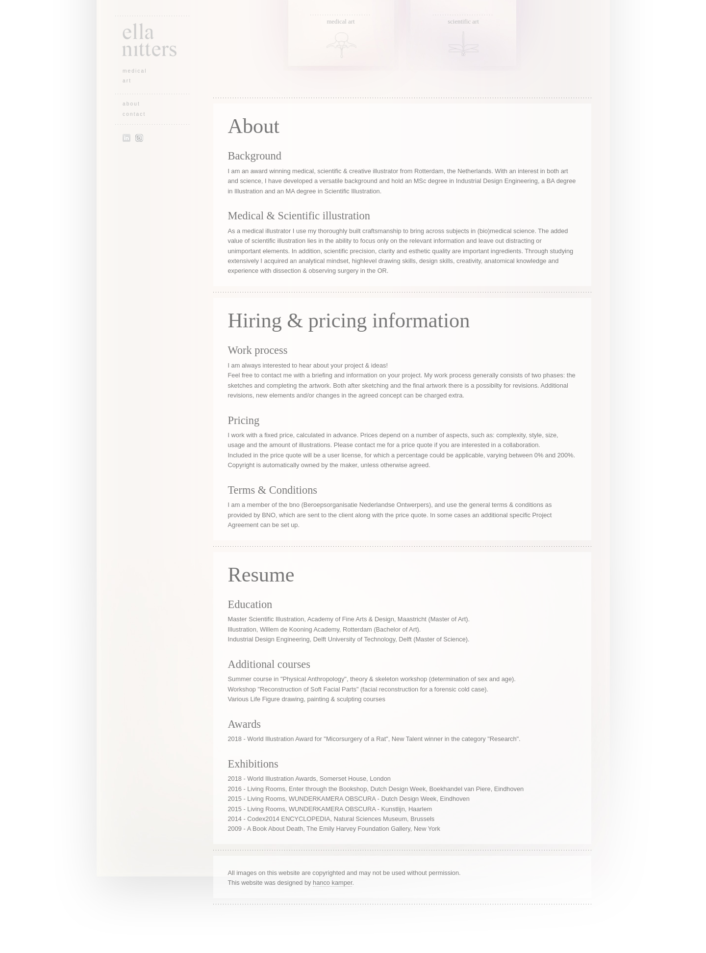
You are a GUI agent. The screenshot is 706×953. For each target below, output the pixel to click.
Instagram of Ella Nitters (139, 138)
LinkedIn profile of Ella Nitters (126, 138)
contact (134, 114)
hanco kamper (332, 882)
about (131, 103)
